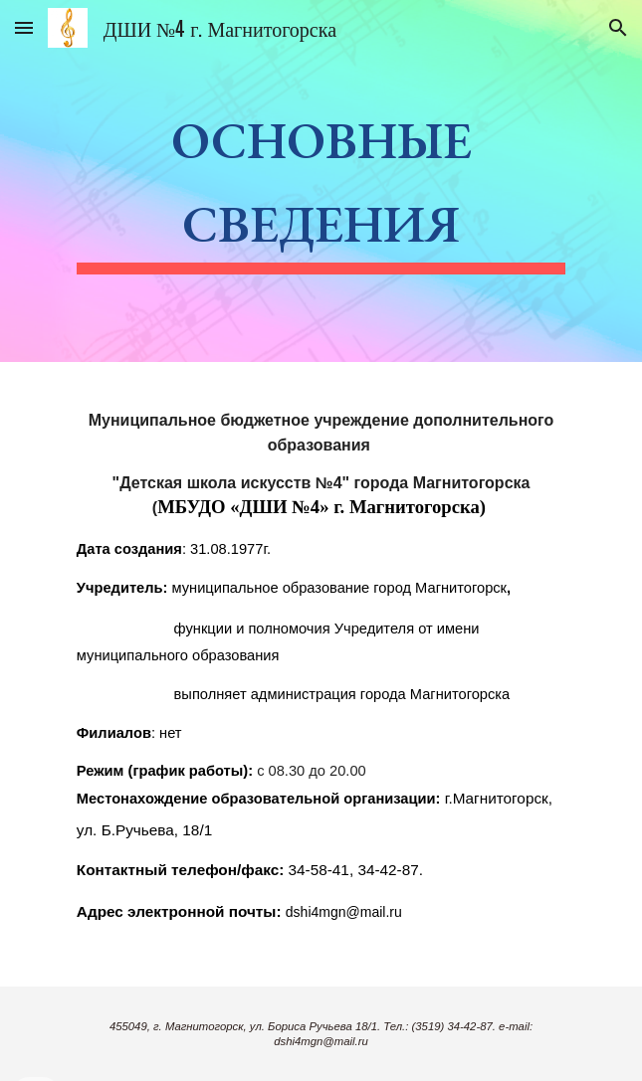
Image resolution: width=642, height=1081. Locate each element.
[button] (24, 27)
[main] (321, 181)
